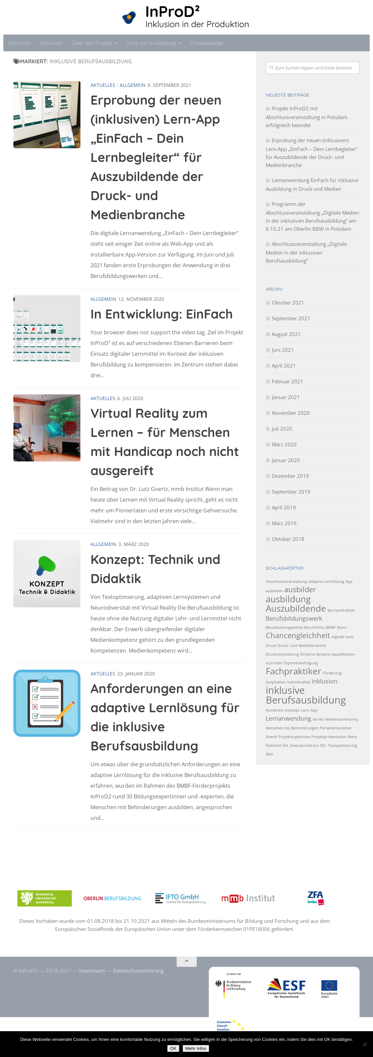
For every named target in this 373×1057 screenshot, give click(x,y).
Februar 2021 (287, 381)
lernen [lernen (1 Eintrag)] (318, 719)
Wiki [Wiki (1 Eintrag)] (269, 754)
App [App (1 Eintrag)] (349, 581)
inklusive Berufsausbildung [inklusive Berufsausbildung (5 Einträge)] (306, 695)
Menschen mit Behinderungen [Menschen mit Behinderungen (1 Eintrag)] (292, 728)
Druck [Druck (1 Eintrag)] (271, 645)
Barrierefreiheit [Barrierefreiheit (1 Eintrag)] (341, 610)
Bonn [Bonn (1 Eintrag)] (342, 627)
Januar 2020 (286, 460)
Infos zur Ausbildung (151, 43)
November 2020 (291, 412)
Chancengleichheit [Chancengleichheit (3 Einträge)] (298, 635)
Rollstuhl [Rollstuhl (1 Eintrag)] (273, 745)
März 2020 (284, 444)
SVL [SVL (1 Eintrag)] (323, 745)
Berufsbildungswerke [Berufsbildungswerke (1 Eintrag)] (284, 627)
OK (173, 1048)
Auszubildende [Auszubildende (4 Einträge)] (296, 608)
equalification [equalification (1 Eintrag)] (343, 654)
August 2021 (286, 334)
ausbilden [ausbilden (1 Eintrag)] (274, 591)
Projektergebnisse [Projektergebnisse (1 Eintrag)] (294, 736)
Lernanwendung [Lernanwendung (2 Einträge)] (288, 718)
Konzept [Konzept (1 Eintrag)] (292, 710)
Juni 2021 (283, 349)
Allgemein (132, 85)
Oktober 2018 (288, 539)
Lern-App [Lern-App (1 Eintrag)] (309, 710)
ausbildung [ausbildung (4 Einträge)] (288, 599)
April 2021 (284, 365)
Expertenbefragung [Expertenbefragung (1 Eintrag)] (301, 663)
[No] (364, 1044)
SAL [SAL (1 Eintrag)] (286, 745)
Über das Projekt (91, 43)
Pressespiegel (207, 43)
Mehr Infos (195, 1048)
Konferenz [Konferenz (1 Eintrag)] (275, 710)
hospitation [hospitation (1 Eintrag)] (276, 682)
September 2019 (291, 491)
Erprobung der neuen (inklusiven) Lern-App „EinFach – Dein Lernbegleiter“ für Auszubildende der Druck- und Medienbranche (156, 157)
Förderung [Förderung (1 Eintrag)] (332, 673)
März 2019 (284, 523)
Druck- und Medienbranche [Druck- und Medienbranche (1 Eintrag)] (301, 645)
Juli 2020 (282, 428)
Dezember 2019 (290, 475)
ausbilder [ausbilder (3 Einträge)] (300, 589)
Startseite (19, 43)
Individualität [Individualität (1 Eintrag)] (298, 682)
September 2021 (291, 318)
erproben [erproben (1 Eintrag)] (274, 663)
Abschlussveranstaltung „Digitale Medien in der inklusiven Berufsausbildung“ (306, 252)
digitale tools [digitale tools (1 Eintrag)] (342, 636)
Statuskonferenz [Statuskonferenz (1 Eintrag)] (304, 745)
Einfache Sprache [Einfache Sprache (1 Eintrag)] (315, 654)
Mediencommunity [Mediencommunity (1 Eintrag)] (341, 719)
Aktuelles (51, 43)
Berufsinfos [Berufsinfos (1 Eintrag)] (314, 627)
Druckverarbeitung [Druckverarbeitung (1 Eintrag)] (282, 654)
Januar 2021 (286, 397)
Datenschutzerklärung (138, 970)
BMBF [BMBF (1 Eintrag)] (331, 627)
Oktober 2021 (288, 302)
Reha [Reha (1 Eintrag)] (352, 736)
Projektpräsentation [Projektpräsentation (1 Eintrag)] (329, 736)
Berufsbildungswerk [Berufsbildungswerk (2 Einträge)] (294, 618)
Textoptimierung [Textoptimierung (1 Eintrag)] (342, 745)
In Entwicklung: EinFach (161, 314)
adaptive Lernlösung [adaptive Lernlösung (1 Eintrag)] (326, 581)
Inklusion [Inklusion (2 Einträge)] (324, 681)
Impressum (92, 970)
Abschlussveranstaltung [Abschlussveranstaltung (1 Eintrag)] (286, 581)
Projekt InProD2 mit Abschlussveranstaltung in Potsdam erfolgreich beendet (307, 116)
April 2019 (284, 507)
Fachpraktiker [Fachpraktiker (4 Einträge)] (293, 671)
